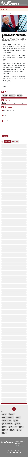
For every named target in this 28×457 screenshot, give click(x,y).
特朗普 (13, 95)
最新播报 (7, 141)
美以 (20, 430)
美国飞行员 (14, 427)
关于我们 (10, 450)
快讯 (13, 430)
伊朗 (5, 414)
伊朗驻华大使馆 (8, 423)
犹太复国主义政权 (9, 417)
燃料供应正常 (7, 420)
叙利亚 (6, 430)
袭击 (22, 427)
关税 (20, 95)
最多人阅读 (15, 141)
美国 (6, 95)
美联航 (18, 423)
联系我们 (17, 450)
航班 (17, 420)
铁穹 (19, 417)
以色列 (12, 414)
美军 (5, 427)
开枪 (5, 433)
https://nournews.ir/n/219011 (19, 103)
